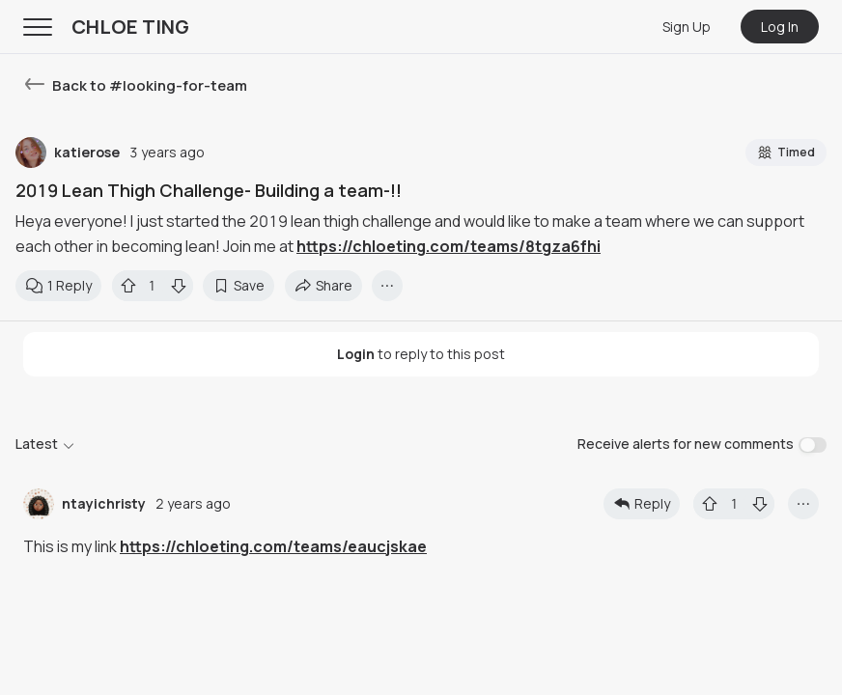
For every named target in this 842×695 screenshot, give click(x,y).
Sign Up (686, 26)
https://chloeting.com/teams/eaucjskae (273, 546)
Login (356, 354)
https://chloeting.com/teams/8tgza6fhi (448, 246)
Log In (780, 26)
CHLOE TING (130, 27)
